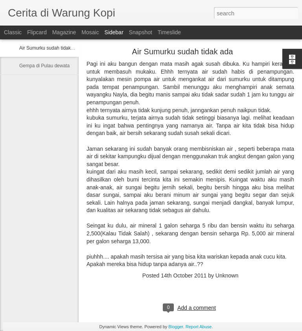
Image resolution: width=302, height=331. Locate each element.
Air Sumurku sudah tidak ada (49, 48)
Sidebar (114, 32)
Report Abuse (199, 326)
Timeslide (169, 32)
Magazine (64, 32)
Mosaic (90, 32)
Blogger (175, 326)
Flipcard (37, 32)
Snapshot (140, 32)
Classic (13, 32)
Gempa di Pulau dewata (44, 65)
